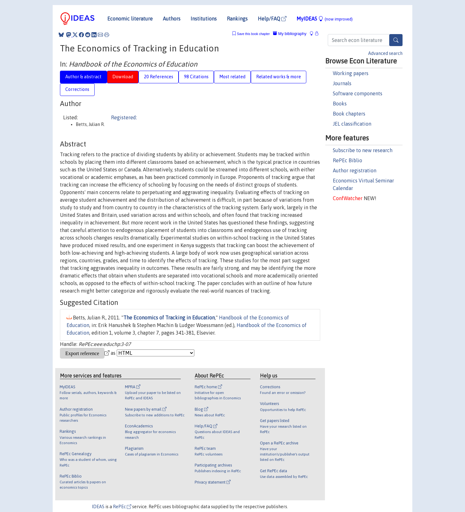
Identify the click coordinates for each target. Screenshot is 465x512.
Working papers (350, 73)
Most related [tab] (232, 76)
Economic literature (130, 18)
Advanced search (385, 53)
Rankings (237, 18)
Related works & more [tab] (278, 76)
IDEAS (98, 506)
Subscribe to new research (362, 150)
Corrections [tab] (77, 89)
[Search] (396, 40)
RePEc (122, 506)
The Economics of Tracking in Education (169, 317)
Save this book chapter (253, 34)
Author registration (354, 170)
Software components (357, 93)
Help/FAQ (272, 18)
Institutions (204, 18)
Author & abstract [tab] (83, 76)
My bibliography (289, 33)
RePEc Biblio (347, 160)
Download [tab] (122, 76)
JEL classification (352, 124)
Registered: (124, 117)
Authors (171, 18)
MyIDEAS (325, 18)
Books (340, 103)
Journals (342, 83)
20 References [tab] (158, 76)
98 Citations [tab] (196, 76)
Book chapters (349, 113)
